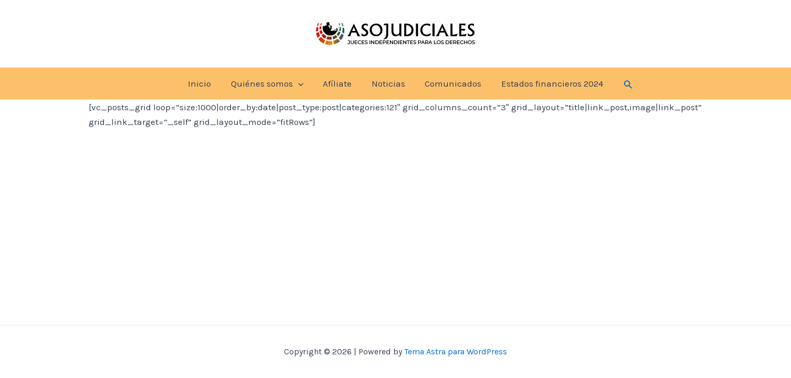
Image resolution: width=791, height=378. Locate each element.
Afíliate (338, 83)
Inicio (204, 83)
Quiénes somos (270, 83)
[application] (301, 83)
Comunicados (450, 83)
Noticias (387, 83)
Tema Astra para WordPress (455, 351)
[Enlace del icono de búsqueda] (622, 83)
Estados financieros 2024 (547, 83)
